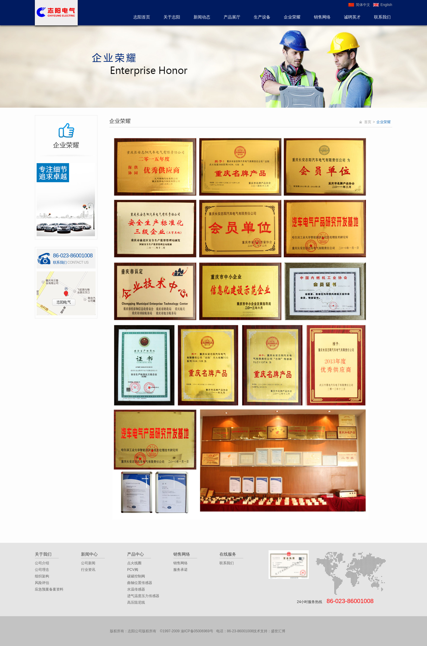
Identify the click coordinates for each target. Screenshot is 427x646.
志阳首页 (141, 17)
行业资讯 (88, 570)
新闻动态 (202, 17)
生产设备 (262, 17)
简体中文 (363, 5)
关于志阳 (171, 17)
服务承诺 (180, 570)
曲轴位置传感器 (139, 583)
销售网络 (322, 17)
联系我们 (382, 17)
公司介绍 (42, 563)
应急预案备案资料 (49, 589)
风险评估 (42, 583)
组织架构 (42, 576)
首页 (367, 122)
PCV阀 (132, 570)
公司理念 (42, 570)
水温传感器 (136, 589)
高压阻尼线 (136, 602)
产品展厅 (232, 17)
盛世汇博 (278, 631)
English (386, 5)
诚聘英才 (352, 17)
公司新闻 (88, 563)
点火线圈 (134, 563)
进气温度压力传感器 (143, 596)
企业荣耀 (292, 17)
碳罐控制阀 (136, 576)
